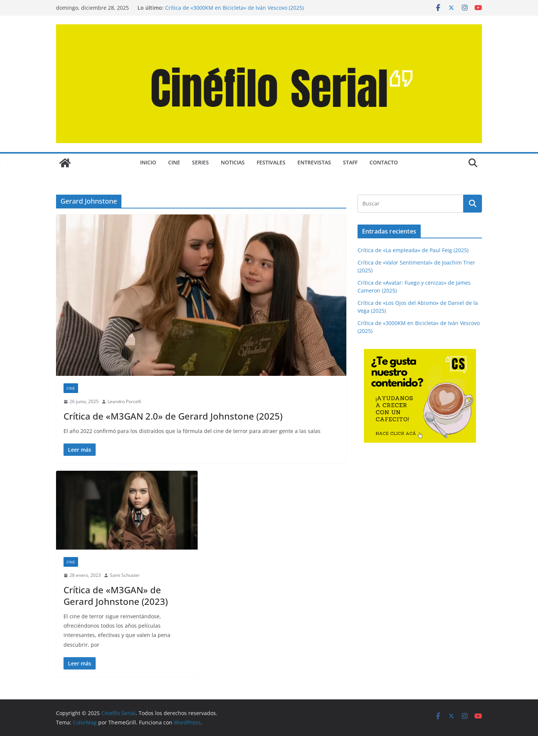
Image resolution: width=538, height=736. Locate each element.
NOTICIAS (233, 162)
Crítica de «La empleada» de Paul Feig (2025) (413, 250)
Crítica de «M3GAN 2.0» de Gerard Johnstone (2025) (173, 416)
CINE (174, 162)
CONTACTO (384, 162)
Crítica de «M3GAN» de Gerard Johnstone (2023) (116, 595)
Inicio (148, 162)
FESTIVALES (271, 162)
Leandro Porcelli (124, 401)
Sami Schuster (125, 575)
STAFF (350, 162)
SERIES (200, 162)
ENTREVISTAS (314, 162)
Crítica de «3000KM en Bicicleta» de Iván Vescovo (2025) (234, 7)
